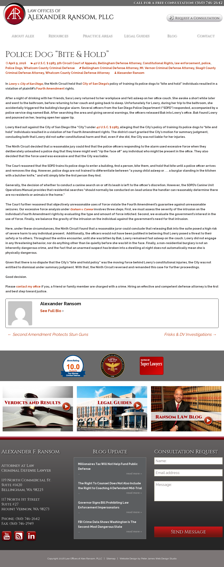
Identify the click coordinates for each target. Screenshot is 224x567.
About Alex (22, 35)
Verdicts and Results (38, 408)
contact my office (28, 286)
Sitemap (110, 558)
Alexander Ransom (130, 72)
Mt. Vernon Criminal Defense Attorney (167, 68)
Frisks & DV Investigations (190, 334)
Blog (172, 35)
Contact (206, 35)
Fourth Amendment (50, 88)
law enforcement (187, 63)
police (206, 63)
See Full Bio (50, 311)
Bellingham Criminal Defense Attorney (110, 68)
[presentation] (184, 514)
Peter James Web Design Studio (159, 558)
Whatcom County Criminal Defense (49, 68)
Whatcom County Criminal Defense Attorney (77, 72)
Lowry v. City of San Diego (26, 83)
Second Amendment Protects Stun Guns (47, 334)
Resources (58, 35)
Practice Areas (97, 35)
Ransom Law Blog (186, 408)
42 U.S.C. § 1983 (44, 63)
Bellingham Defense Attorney (119, 63)
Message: (188, 491)
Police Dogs (13, 68)
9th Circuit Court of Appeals (77, 63)
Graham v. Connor (81, 209)
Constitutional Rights (158, 63)
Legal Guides (136, 35)
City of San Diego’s (95, 83)
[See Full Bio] (63, 310)
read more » (134, 473)
